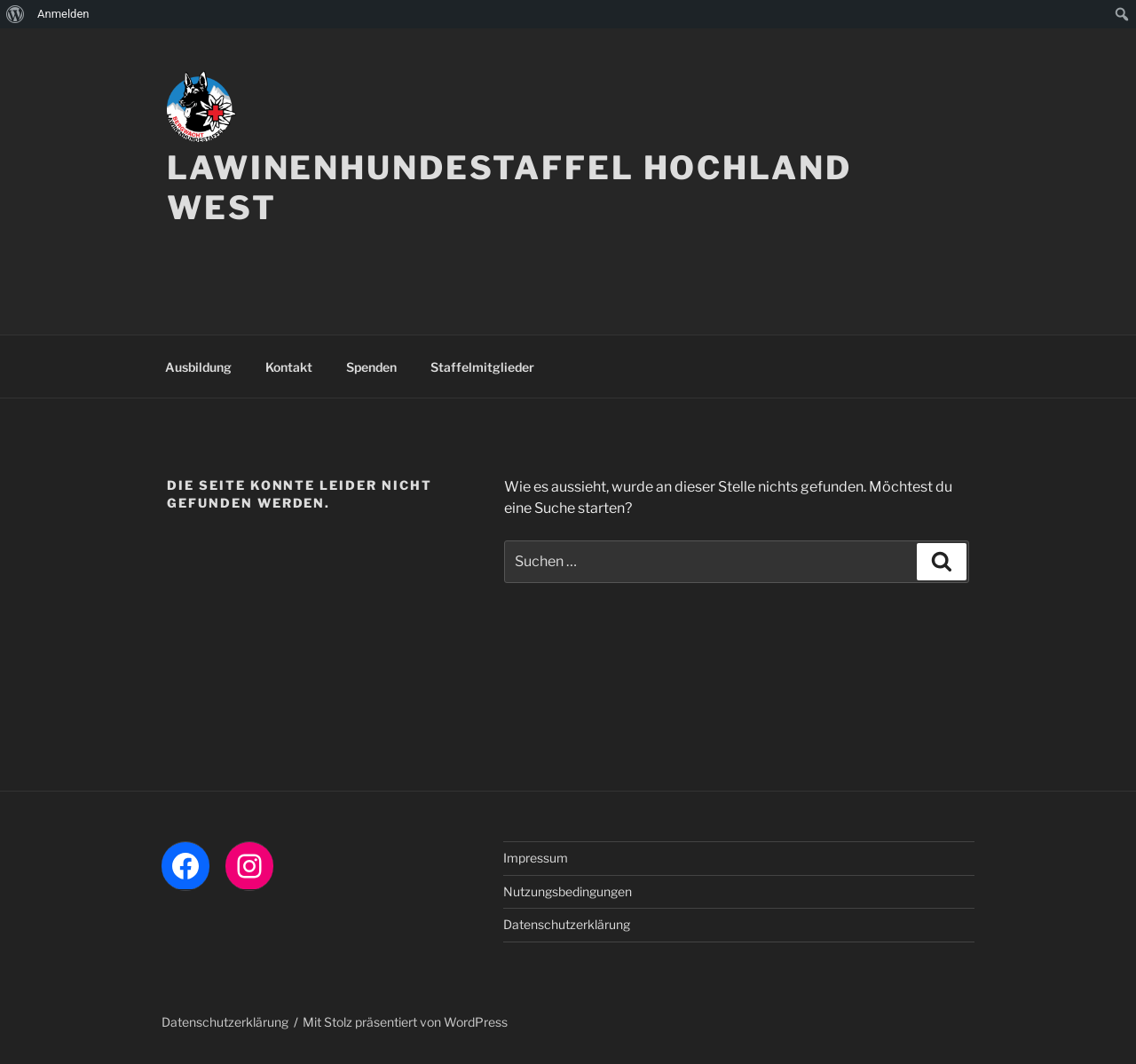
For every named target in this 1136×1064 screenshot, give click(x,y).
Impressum (535, 857)
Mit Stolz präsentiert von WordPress (405, 1021)
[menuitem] (15, 14)
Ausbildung (198, 366)
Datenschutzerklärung (566, 924)
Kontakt (288, 366)
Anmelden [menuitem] (63, 13)
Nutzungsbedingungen (567, 891)
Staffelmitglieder (482, 366)
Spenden (371, 366)
